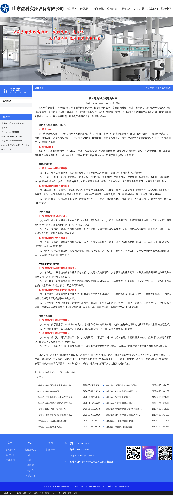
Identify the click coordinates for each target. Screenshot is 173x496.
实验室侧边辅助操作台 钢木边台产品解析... (122, 385)
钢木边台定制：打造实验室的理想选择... (52, 421)
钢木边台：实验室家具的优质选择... (51, 427)
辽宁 (30, 493)
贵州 (64, 493)
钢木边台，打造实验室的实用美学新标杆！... (54, 415)
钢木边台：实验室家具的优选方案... (119, 427)
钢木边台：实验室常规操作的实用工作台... (122, 391)
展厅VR (125, 8)
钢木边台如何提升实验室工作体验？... (51, 409)
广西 (58, 493)
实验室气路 (30, 449)
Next (166, 47)
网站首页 (71, 8)
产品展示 (85, 8)
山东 (36, 493)
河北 (19, 493)
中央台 (30, 470)
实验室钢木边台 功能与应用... (48, 391)
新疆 (75, 493)
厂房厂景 (139, 8)
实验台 (30, 460)
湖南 (47, 493)
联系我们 (152, 8)
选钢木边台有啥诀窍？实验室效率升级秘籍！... (124, 409)
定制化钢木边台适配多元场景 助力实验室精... (54, 385)
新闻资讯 (98, 8)
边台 (30, 455)
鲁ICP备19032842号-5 (123, 486)
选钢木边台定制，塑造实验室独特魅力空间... (123, 415)
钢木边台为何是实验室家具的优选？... (120, 403)
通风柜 (30, 465)
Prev (1, 47)
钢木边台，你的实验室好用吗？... (118, 397)
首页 (158, 88)
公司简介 (112, 8)
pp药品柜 (30, 475)
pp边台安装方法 (49, 372)
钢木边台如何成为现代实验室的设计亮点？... (54, 403)
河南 (41, 493)
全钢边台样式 (69, 372)
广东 (52, 493)
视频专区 (166, 8)
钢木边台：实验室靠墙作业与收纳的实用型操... (55, 397)
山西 (24, 493)
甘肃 (69, 493)
